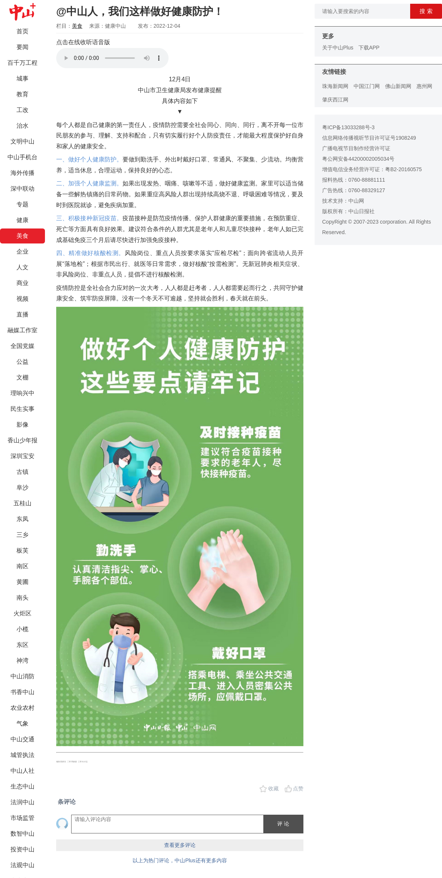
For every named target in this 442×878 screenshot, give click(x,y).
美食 (22, 236)
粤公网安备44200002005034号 (358, 159)
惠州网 (424, 86)
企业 (22, 251)
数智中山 (22, 833)
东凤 (22, 519)
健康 (22, 220)
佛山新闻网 (398, 86)
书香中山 (22, 692)
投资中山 (22, 849)
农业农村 (22, 708)
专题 (22, 204)
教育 (22, 94)
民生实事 (22, 409)
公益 (22, 361)
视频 (22, 299)
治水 (22, 125)
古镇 (22, 472)
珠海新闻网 (335, 86)
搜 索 (426, 11)
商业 (22, 283)
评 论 (283, 824)
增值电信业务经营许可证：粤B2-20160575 (372, 169)
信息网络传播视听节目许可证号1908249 (369, 138)
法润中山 (22, 802)
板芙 (22, 550)
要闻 (22, 47)
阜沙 (22, 487)
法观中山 (22, 865)
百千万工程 (22, 63)
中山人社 (22, 771)
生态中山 (22, 786)
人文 (22, 267)
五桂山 (22, 503)
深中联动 (22, 188)
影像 (22, 424)
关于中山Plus (337, 48)
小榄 (22, 629)
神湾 (22, 660)
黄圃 (22, 582)
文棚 (22, 377)
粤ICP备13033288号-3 (348, 127)
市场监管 (22, 818)
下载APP (368, 48)
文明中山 (22, 141)
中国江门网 (367, 86)
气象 (22, 723)
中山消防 (22, 676)
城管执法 (22, 755)
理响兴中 (22, 393)
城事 (22, 78)
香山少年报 (22, 440)
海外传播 (22, 173)
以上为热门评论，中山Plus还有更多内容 (180, 860)
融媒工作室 (22, 330)
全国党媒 (22, 346)
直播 (22, 314)
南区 (22, 566)
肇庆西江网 (335, 100)
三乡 (22, 535)
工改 (22, 110)
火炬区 (22, 613)
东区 (22, 645)
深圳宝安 (22, 456)
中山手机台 (22, 157)
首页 (22, 31)
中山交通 (22, 739)
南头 (22, 597)
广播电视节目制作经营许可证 (356, 148)
